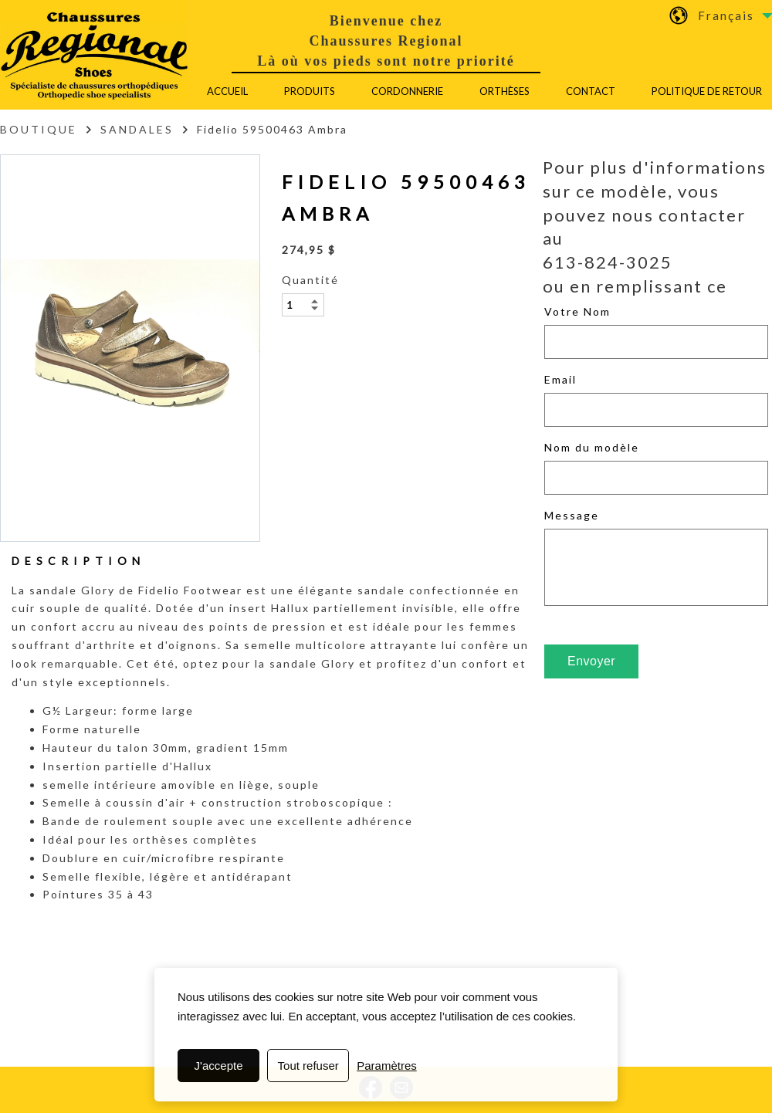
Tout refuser (308, 1065)
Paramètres (387, 1065)
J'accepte (219, 1065)
